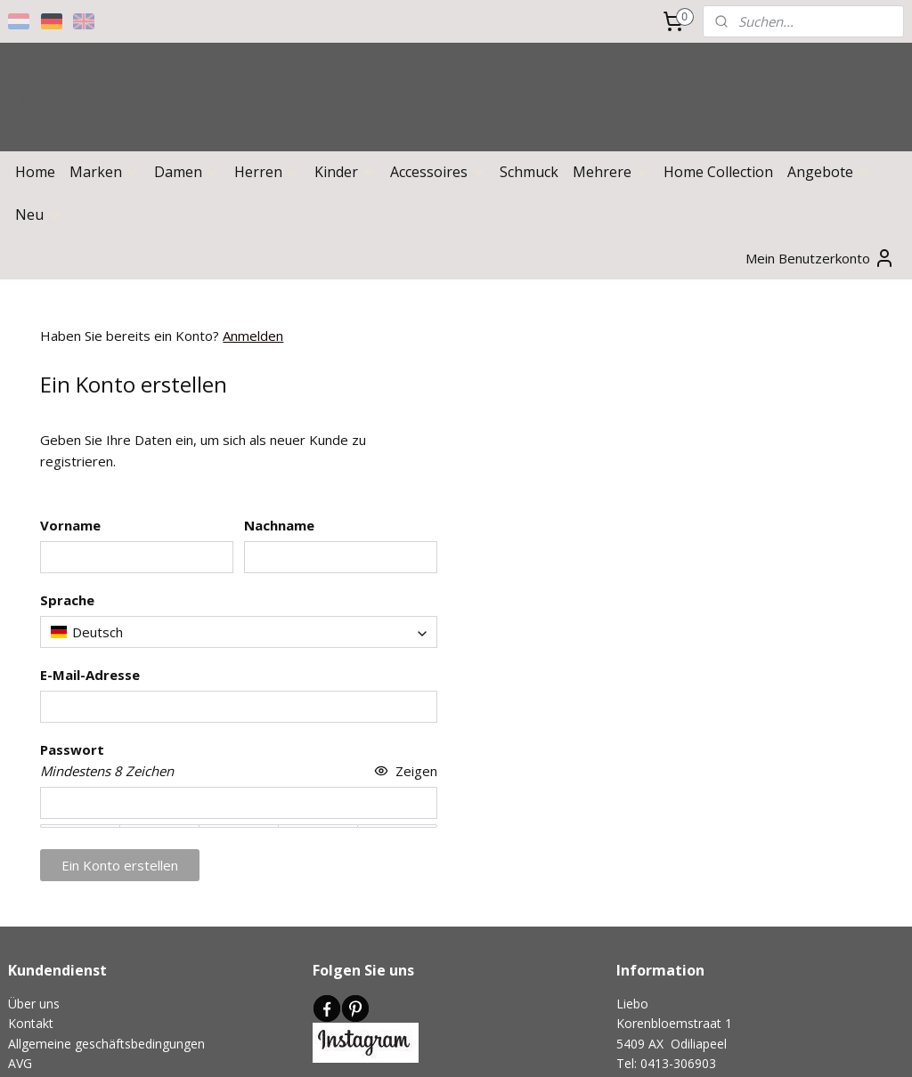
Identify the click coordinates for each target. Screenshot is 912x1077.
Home (35, 172)
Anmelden (253, 335)
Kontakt (30, 1023)
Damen (187, 172)
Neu (38, 214)
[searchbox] (238, 632)
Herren (267, 172)
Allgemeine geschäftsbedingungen (106, 1043)
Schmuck (529, 172)
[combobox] (238, 632)
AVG (20, 1063)
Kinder (345, 172)
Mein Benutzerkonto (820, 258)
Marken (104, 172)
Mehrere (611, 172)
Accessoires (437, 172)
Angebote (829, 172)
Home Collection (718, 172)
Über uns (34, 1003)
